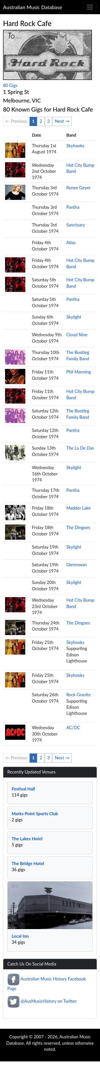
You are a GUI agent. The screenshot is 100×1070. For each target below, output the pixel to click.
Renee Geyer (78, 187)
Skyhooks (75, 145)
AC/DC (73, 727)
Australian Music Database (32, 7)
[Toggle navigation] (90, 7)
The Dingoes (78, 527)
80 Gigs (10, 85)
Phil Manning (78, 371)
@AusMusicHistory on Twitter (48, 1001)
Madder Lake (78, 508)
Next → (62, 121)
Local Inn (20, 936)
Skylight (73, 317)
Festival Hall (23, 788)
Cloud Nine (77, 334)
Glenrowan (76, 564)
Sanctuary (75, 224)
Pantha (72, 207)
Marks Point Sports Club (35, 813)
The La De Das (80, 448)
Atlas (71, 242)
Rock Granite (78, 694)
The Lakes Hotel (27, 838)
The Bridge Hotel (28, 863)
